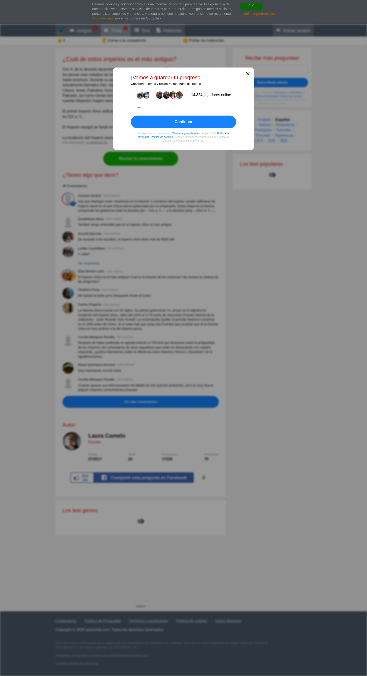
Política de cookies (162, 137)
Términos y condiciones (186, 133)
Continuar (183, 122)
